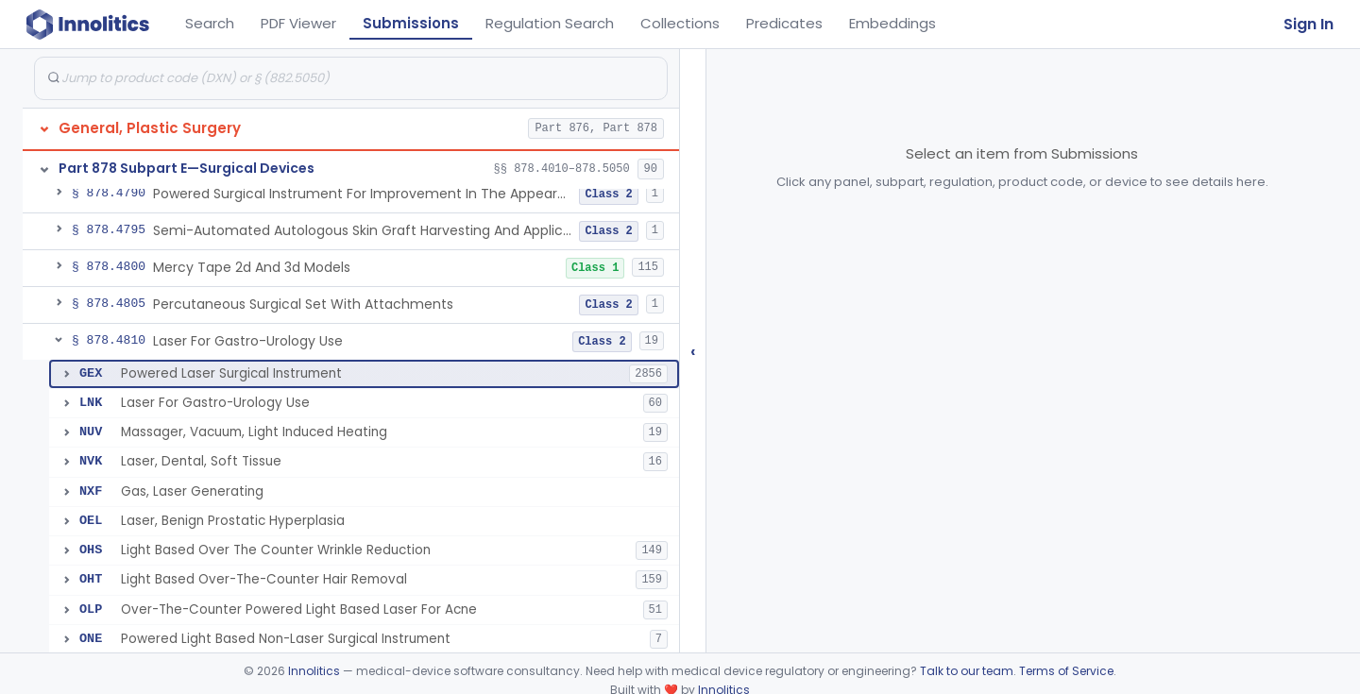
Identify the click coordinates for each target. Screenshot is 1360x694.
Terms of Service (1066, 671)
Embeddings (892, 23)
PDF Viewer (298, 23)
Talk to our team (966, 671)
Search (209, 23)
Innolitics (314, 671)
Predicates (784, 23)
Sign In (1309, 24)
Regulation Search (549, 23)
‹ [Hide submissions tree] (693, 351)
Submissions (411, 23)
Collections (680, 23)
